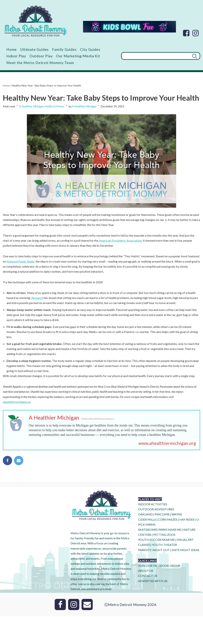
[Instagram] (195, 33)
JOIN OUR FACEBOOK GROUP (159, 566)
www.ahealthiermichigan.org (167, 444)
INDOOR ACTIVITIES (152, 505)
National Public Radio (21, 261)
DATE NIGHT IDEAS (185, 551)
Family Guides (64, 49)
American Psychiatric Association (120, 240)
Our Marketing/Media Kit (78, 56)
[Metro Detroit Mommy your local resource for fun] (35, 20)
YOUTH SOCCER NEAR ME (156, 540)
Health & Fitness (54, 106)
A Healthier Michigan (31, 106)
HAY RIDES (186, 520)
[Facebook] (186, 33)
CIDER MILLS (147, 520)
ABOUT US (145, 571)
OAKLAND (145, 515)
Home (11, 49)
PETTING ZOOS (164, 535)
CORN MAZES (167, 520)
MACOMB (162, 515)
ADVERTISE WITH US (152, 582)
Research (37, 298)
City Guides (90, 49)
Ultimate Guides (34, 49)
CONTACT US (147, 576)
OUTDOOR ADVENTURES (156, 510)
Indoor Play (16, 56)
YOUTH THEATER (164, 545)
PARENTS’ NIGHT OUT (154, 551)
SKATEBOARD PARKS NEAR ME (160, 530)
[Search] (155, 56)
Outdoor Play (41, 56)
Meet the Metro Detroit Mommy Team (40, 63)
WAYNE (176, 515)
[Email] (87, 605)
